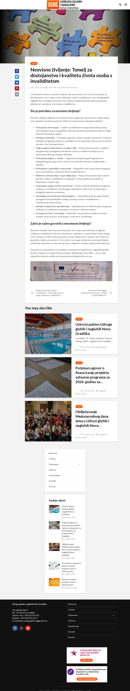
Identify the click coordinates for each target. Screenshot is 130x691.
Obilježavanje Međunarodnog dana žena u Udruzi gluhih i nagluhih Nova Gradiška (71, 545)
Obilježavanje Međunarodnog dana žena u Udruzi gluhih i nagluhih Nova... (92, 419)
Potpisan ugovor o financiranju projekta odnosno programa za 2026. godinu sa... (92, 375)
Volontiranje (54, 471)
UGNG (32, 87)
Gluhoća (52, 465)
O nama (52, 454)
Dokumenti (53, 460)
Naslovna (53, 448)
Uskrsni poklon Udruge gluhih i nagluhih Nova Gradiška (93, 329)
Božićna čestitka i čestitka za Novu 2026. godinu (69, 578)
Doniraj (52, 482)
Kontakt (52, 476)
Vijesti (34, 63)
